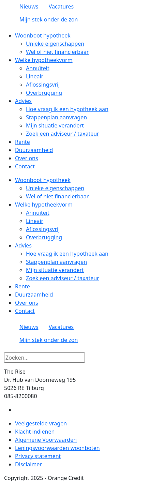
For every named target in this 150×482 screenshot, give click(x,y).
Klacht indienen (35, 431)
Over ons (26, 158)
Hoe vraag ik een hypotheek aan (67, 109)
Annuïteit (37, 68)
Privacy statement (38, 456)
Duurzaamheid (34, 150)
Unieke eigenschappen (55, 43)
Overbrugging (44, 92)
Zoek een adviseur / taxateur (62, 133)
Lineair (34, 76)
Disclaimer (28, 464)
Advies (23, 101)
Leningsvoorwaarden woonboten (57, 448)
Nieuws (28, 6)
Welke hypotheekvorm (44, 60)
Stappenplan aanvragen (56, 117)
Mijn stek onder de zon (48, 19)
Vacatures (61, 6)
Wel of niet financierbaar (57, 52)
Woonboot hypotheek (43, 35)
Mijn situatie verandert (55, 125)
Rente (22, 142)
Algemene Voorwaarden (46, 439)
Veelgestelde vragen (41, 423)
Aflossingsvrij (43, 84)
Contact (25, 166)
